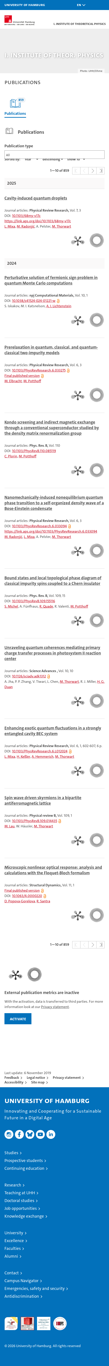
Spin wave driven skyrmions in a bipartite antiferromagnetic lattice (42, 800)
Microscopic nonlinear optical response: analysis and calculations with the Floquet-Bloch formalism (53, 870)
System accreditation (60, 1321)
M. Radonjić (26, 226)
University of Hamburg (24, 4)
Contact (11, 1273)
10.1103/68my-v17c (26, 215)
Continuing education (24, 1168)
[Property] (31, 159)
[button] (80, 5)
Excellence (14, 1240)
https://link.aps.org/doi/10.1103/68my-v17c (37, 221)
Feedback (11, 1077)
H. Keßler (23, 756)
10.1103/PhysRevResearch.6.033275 (39, 370)
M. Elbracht (13, 381)
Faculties (12, 1248)
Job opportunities (20, 1208)
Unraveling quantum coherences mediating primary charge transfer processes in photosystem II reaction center (52, 653)
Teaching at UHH (19, 1193)
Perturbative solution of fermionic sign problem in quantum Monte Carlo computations (51, 280)
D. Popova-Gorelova (19, 901)
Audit (25, 1319)
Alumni (11, 1256)
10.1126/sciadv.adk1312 (29, 676)
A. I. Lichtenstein (58, 306)
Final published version (22, 375)
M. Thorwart (61, 226)
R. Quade (46, 606)
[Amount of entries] (76, 159)
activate (18, 1019)
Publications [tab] (15, 106)
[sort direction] (53, 159)
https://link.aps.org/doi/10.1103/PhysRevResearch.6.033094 (50, 531)
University (13, 1233)
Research (12, 1185)
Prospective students (23, 1160)
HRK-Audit (41, 1321)
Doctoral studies (19, 1200)
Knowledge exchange (24, 1216)
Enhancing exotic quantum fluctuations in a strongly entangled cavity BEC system (52, 730)
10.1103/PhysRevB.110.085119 (34, 451)
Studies (11, 1153)
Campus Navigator (21, 1280)
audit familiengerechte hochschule (11, 1323)
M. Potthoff (32, 381)
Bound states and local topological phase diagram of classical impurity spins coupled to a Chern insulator (52, 580)
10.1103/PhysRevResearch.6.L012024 (40, 751)
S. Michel (11, 606)
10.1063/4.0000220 (27, 895)
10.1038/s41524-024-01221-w (34, 300)
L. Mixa (9, 226)
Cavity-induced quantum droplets (35, 198)
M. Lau (9, 826)
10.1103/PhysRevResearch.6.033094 (39, 526)
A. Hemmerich (42, 756)
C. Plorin (10, 456)
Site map (38, 1082)
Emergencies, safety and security (34, 1288)
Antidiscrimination (21, 1296)
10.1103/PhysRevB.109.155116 (33, 601)
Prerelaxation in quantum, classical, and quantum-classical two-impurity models (51, 350)
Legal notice (36, 1077)
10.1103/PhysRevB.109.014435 (34, 820)
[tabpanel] (54, 539)
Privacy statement (55, 1006)
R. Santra (43, 901)
